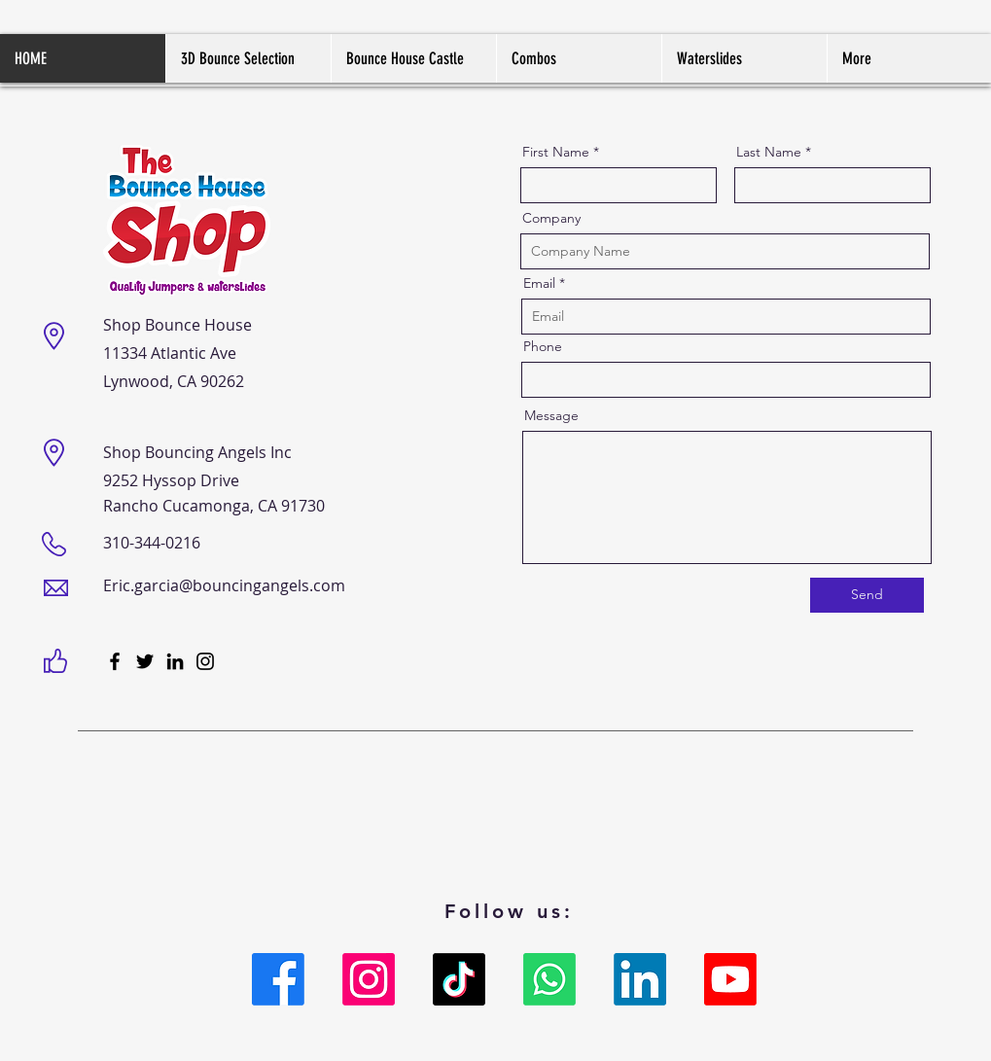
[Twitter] (145, 661)
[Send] (867, 595)
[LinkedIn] (175, 661)
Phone (542, 346)
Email (539, 283)
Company (551, 218)
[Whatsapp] (549, 979)
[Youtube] (730, 979)
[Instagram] (205, 661)
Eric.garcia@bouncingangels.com (224, 585)
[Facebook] (114, 661)
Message (551, 415)
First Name (555, 152)
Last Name (768, 152)
